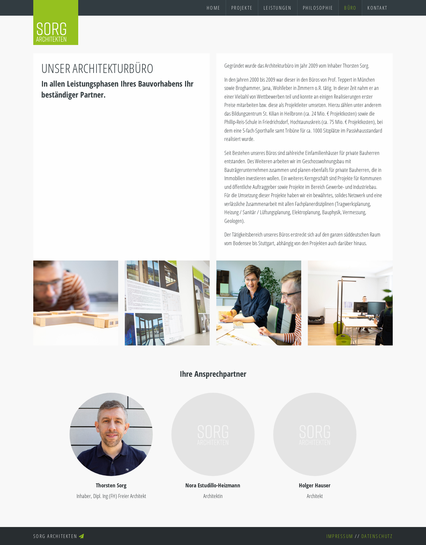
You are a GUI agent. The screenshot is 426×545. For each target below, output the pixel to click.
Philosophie (318, 7)
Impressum (339, 536)
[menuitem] (213, 8)
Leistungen (278, 7)
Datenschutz (377, 536)
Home (213, 7)
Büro (350, 7)
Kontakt (377, 7)
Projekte (242, 7)
